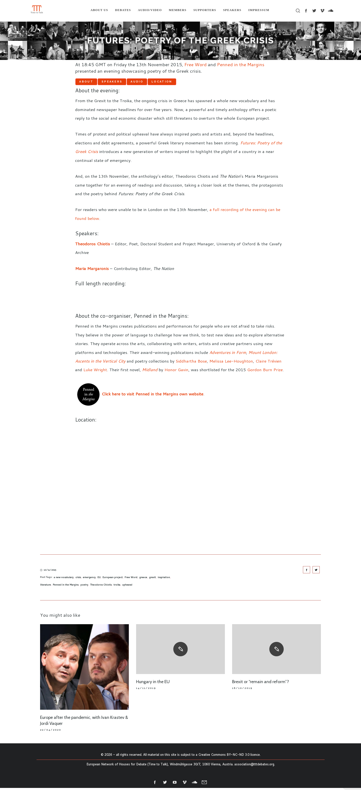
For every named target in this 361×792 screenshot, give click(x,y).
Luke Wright (95, 374)
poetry (84, 589)
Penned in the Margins (240, 64)
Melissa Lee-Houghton (231, 365)
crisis (78, 581)
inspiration (164, 581)
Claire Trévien (268, 365)
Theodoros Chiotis (101, 589)
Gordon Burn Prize (265, 374)
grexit (152, 581)
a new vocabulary (63, 581)
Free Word (195, 64)
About (93, 83)
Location (210, 83)
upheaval (127, 589)
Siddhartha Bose (191, 365)
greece (143, 581)
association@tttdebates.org (254, 768)
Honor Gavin (176, 374)
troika (117, 589)
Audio (171, 83)
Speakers (132, 83)
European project (112, 581)
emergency (89, 581)
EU (99, 581)
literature (45, 589)
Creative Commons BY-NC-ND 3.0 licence (229, 759)
